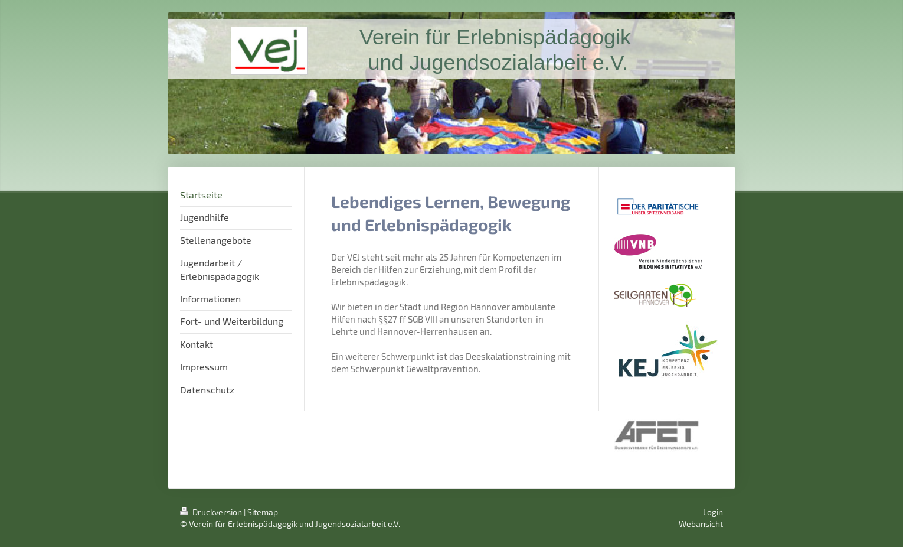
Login (713, 512)
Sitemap (262, 512)
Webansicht (701, 524)
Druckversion (212, 512)
